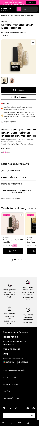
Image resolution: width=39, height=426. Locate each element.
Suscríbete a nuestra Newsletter (14, 342)
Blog (5, 353)
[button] (12, 260)
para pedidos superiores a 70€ (9, 294)
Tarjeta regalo (10, 336)
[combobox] (27, 9)
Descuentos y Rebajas (15, 332)
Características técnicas (14, 177)
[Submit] (19, 9)
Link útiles (7, 391)
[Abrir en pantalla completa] (33, 42)
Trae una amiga (11, 349)
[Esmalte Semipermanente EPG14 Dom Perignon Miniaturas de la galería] (8, 80)
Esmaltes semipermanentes (10, 15)
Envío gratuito (9, 290)
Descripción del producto (15, 164)
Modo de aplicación (11, 184)
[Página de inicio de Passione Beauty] (6, 9)
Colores (23, 15)
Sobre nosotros (10, 384)
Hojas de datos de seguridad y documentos (19, 191)
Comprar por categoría (13, 370)
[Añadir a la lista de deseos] (18, 97)
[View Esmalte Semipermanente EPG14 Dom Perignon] (4, 80)
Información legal (11, 398)
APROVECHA (31, 2)
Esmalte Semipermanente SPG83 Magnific (13, 240)
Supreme (30, 15)
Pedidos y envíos (10, 377)
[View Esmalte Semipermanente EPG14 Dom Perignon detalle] (12, 80)
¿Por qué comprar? (11, 171)
